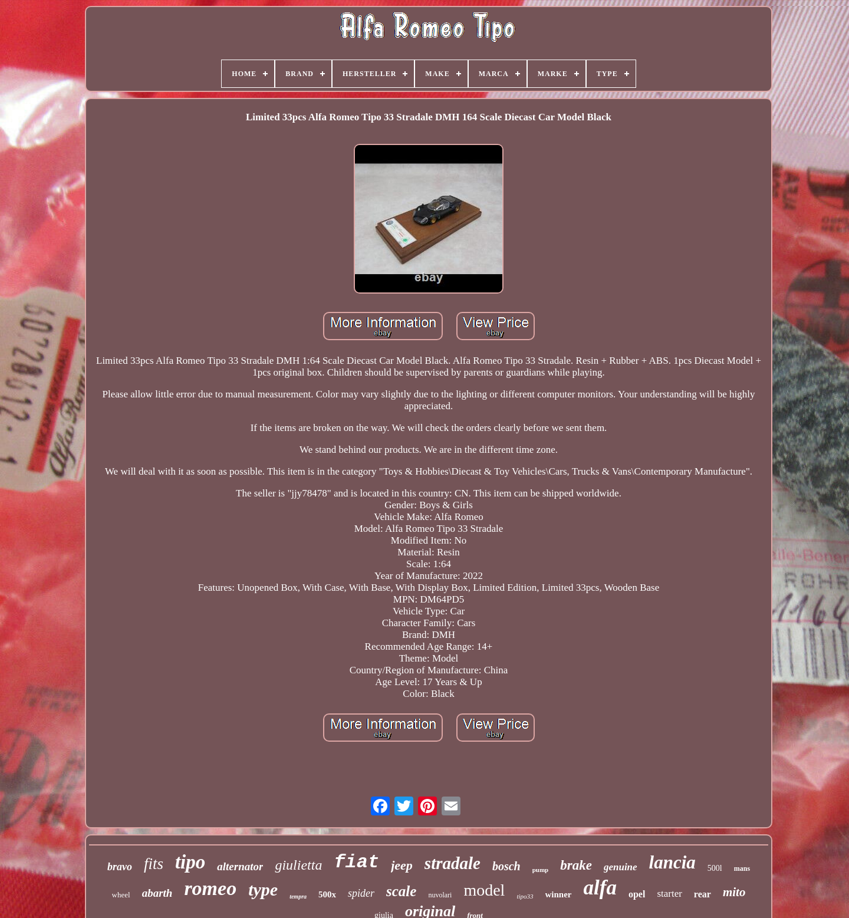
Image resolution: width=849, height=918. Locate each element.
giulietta (298, 865)
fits (153, 864)
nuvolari (440, 895)
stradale (452, 863)
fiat (356, 862)
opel (636, 894)
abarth (157, 893)
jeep (402, 865)
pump (540, 869)
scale (401, 891)
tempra (298, 896)
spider (361, 893)
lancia (672, 862)
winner (558, 894)
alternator (240, 866)
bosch (506, 866)
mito (734, 892)
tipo (190, 862)
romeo (210, 888)
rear (702, 894)
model (484, 890)
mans (742, 868)
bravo (119, 867)
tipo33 (524, 896)
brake (576, 865)
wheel (121, 894)
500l (715, 868)
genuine (620, 867)
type (263, 889)
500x (327, 894)
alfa (600, 887)
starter (669, 893)
